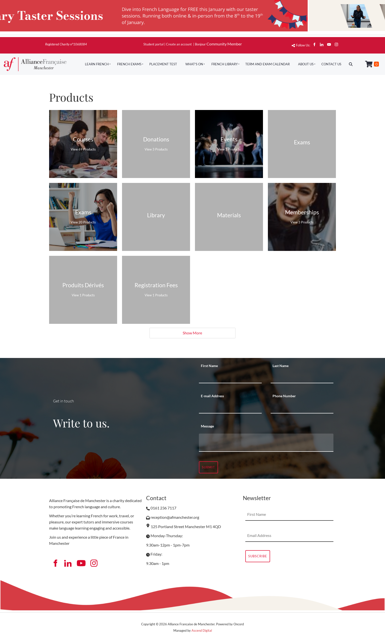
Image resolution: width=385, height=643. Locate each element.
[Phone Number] (302, 407)
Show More (192, 332)
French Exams (129, 64)
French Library (224, 64)
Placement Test (163, 64)
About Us (306, 64)
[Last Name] (302, 377)
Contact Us (331, 64)
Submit (208, 467)
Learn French (97, 64)
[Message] (266, 443)
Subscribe (257, 556)
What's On (194, 64)
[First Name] (230, 377)
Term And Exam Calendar (267, 64)
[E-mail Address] (230, 407)
